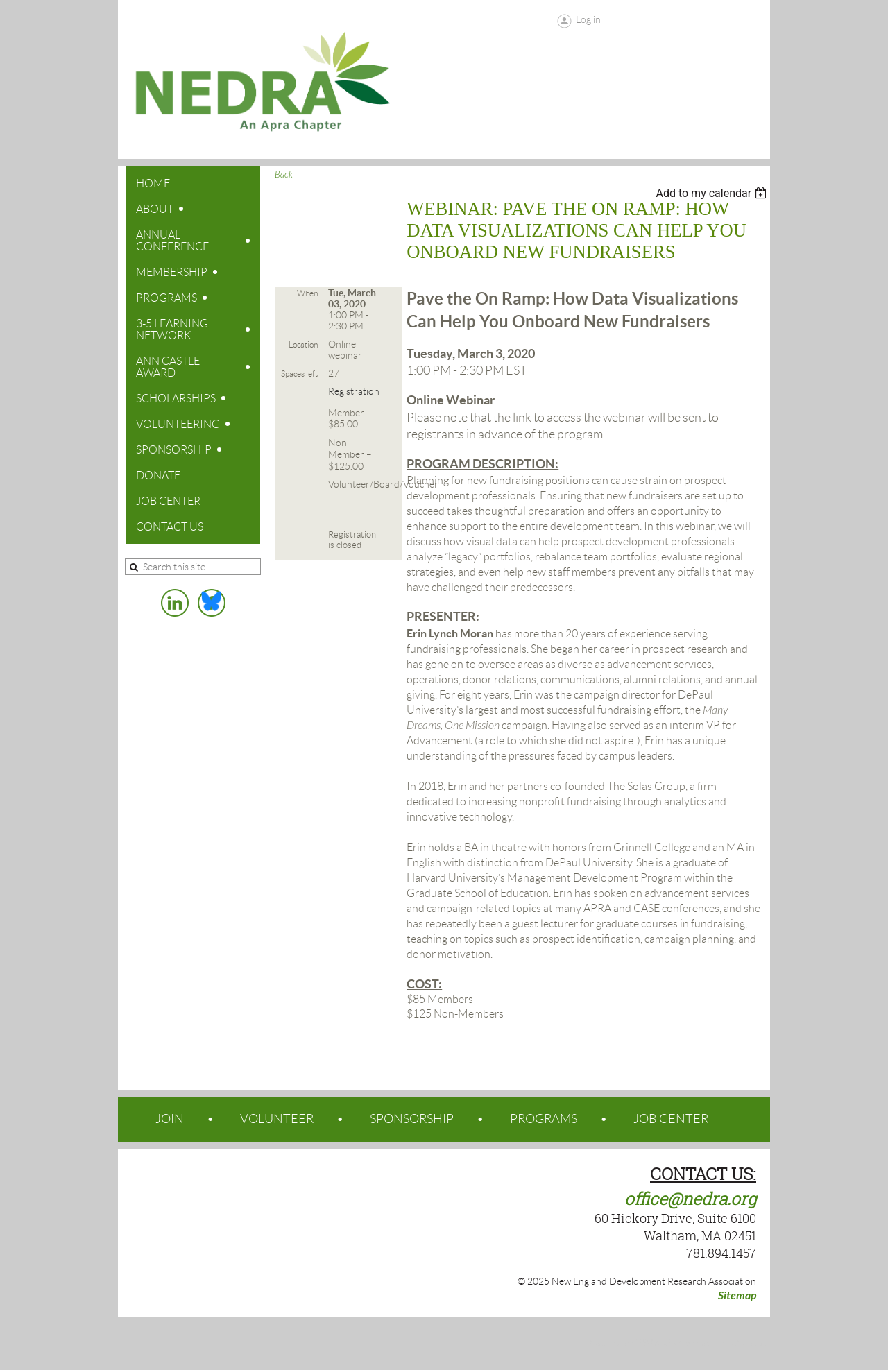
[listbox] (713, 193)
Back (284, 174)
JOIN (169, 1119)
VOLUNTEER (277, 1119)
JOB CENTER (670, 1119)
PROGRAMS (543, 1119)
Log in (588, 19)
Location (303, 344)
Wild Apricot (658, 1343)
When (307, 293)
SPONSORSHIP (412, 1119)
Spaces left (299, 373)
